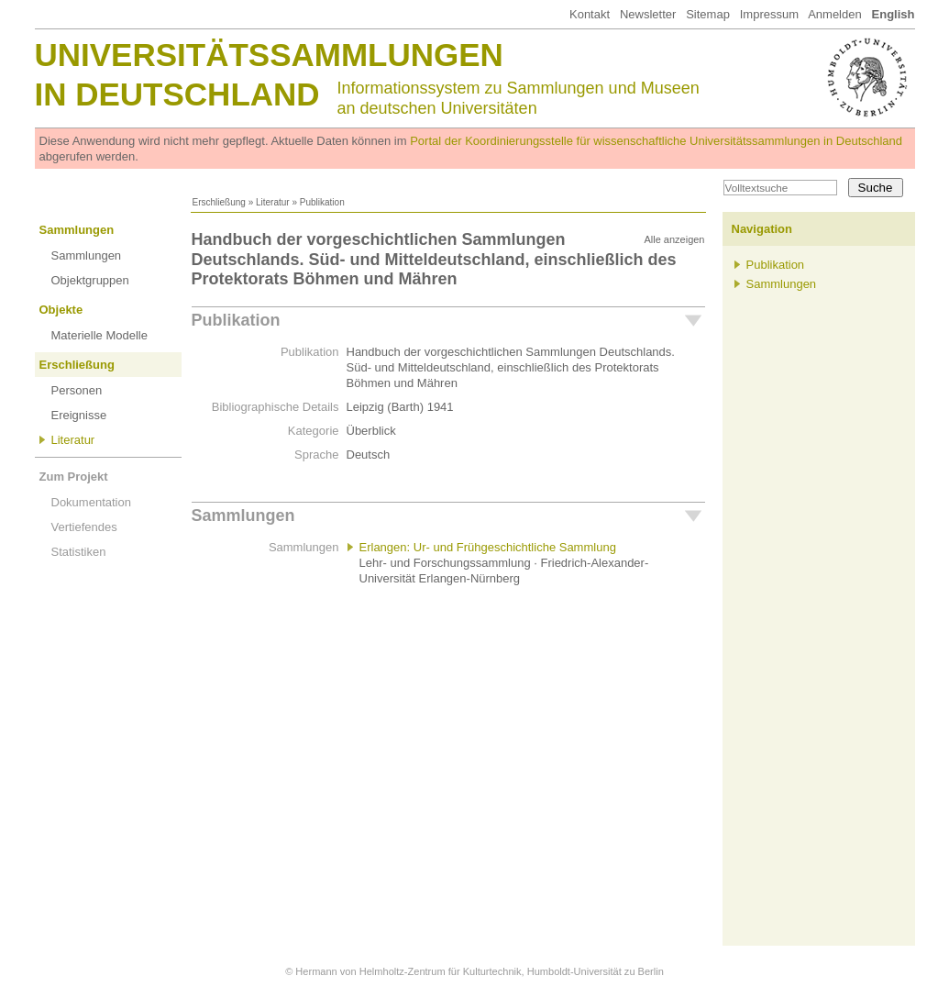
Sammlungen (77, 230)
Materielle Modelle (100, 335)
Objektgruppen (90, 280)
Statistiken (78, 552)
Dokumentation (91, 502)
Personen (77, 390)
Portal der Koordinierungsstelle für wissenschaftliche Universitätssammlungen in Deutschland (656, 141)
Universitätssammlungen (269, 54)
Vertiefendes (84, 527)
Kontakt (589, 14)
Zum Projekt (73, 476)
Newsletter (648, 14)
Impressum (769, 14)
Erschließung (219, 202)
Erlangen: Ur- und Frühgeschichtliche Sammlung (487, 547)
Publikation (236, 320)
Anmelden (835, 14)
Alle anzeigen (674, 239)
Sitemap (708, 14)
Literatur (273, 202)
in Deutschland (177, 94)
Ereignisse (79, 415)
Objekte (61, 309)
